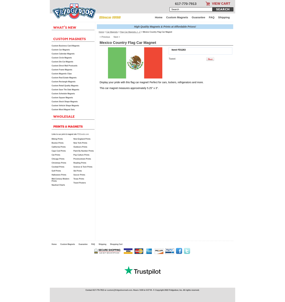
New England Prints (82, 139)
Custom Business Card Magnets (65, 46)
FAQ (211, 17)
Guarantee (198, 17)
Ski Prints (77, 171)
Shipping (224, 17)
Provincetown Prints (82, 159)
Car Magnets (112, 32)
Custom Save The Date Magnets (65, 90)
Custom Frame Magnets (62, 70)
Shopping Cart (116, 244)
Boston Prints (58, 143)
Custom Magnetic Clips (62, 74)
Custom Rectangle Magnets (63, 82)
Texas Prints (78, 179)
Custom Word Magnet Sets (63, 110)
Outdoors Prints (80, 147)
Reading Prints (79, 163)
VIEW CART (221, 3)
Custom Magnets (177, 17)
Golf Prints (56, 171)
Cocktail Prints (58, 167)
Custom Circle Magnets (62, 58)
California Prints (59, 147)
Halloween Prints (59, 175)
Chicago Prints (58, 159)
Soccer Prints (79, 175)
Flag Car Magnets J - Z (130, 32)
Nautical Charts (58, 185)
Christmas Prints (59, 163)
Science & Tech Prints (82, 167)
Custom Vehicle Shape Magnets (65, 106)
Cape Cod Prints (59, 151)
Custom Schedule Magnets (63, 94)
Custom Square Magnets (62, 98)
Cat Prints (56, 155)
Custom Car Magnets (61, 50)
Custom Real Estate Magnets (64, 78)
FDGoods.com (83, 134)
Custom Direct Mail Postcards (64, 66)
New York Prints (80, 143)
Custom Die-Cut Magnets (62, 62)
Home (158, 17)
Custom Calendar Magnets (63, 54)
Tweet (172, 58)
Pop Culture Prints (81, 155)
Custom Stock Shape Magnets (65, 102)
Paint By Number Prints (83, 151)
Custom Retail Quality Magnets (65, 86)
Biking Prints (57, 139)
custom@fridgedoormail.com (119, 290)
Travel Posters (79, 183)
